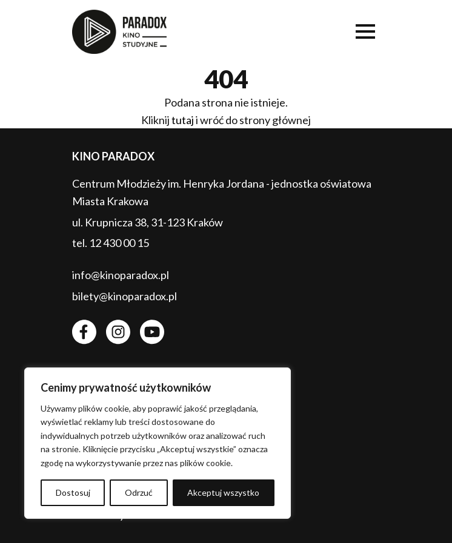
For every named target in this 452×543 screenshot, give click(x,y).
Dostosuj (73, 492)
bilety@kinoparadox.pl (124, 296)
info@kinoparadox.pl (120, 274)
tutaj (182, 120)
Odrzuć (139, 492)
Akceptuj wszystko (223, 492)
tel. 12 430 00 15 (110, 242)
